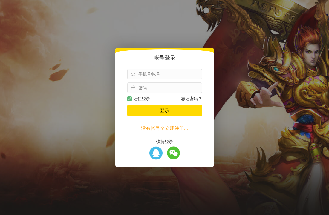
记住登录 (138, 98)
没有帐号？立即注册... (164, 128)
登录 (164, 110)
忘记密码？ (191, 98)
